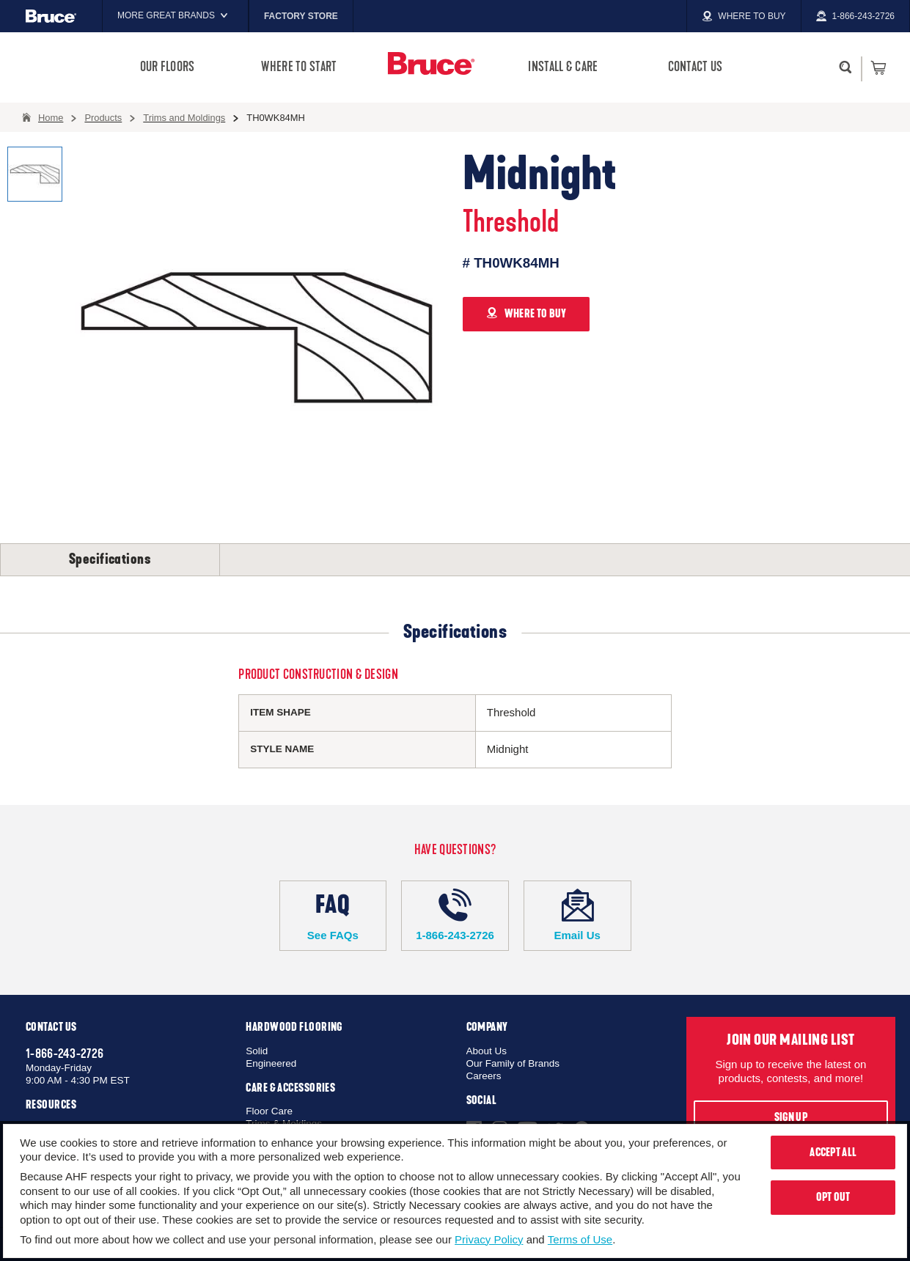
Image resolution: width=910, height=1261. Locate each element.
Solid (257, 1050)
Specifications (110, 559)
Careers (484, 1075)
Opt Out (833, 1197)
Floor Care (269, 1111)
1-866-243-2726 (455, 915)
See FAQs (333, 915)
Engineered (271, 1063)
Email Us (577, 915)
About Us (486, 1050)
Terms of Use (580, 1239)
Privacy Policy (489, 1239)
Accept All (833, 1152)
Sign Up (790, 1117)
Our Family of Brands (513, 1063)
